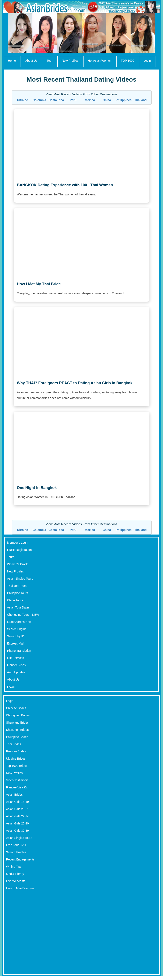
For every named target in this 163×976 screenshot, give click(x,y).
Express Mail (15, 643)
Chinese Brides (16, 708)
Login (147, 60)
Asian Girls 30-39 (17, 830)
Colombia (39, 100)
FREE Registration (19, 549)
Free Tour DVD (16, 845)
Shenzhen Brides (17, 729)
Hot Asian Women (99, 60)
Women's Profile (18, 564)
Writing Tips (14, 866)
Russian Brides (16, 751)
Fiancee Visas (16, 665)
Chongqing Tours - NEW (23, 614)
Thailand (140, 100)
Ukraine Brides (16, 758)
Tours (10, 557)
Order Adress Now (19, 622)
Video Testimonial (17, 780)
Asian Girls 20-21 (17, 809)
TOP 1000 (127, 60)
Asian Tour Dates (18, 607)
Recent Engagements (20, 859)
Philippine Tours (17, 593)
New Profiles (70, 60)
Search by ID (15, 636)
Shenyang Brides (17, 722)
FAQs (11, 686)
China (107, 100)
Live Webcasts (15, 881)
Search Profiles (16, 852)
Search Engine (17, 629)
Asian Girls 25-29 (17, 823)
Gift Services (15, 658)
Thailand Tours (17, 586)
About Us (31, 60)
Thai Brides (13, 744)
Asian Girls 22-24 (17, 816)
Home (12, 60)
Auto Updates (16, 672)
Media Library (15, 874)
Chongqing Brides (18, 715)
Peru (73, 100)
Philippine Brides (17, 737)
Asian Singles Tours (20, 578)
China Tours (15, 600)
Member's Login (17, 542)
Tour (49, 60)
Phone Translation (19, 650)
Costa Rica (56, 100)
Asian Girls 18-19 (17, 801)
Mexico (90, 100)
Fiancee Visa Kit (17, 787)
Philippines (124, 100)
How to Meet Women (20, 888)
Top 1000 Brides (17, 765)
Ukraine (22, 100)
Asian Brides (14, 794)
